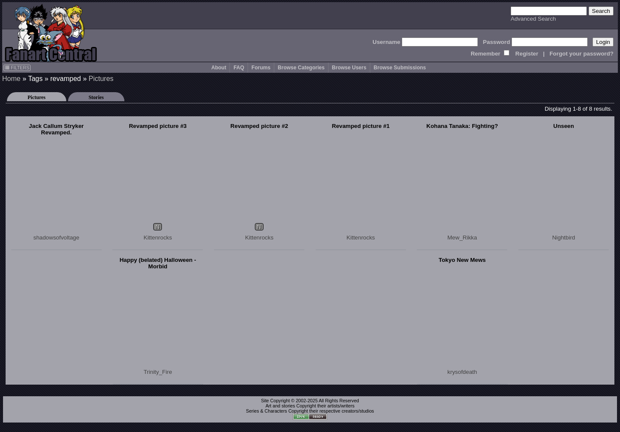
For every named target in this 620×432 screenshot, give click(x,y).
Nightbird (563, 237)
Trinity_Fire (157, 372)
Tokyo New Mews (462, 260)
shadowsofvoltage (56, 237)
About (218, 68)
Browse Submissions (400, 68)
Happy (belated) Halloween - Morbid (158, 263)
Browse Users (349, 68)
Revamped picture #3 (157, 126)
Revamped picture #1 (361, 126)
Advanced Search (533, 19)
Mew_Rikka (462, 237)
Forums (260, 68)
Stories (96, 97)
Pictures (101, 78)
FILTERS (17, 67)
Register (526, 53)
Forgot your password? (581, 53)
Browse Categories (301, 68)
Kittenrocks (158, 237)
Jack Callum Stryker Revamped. (56, 129)
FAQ (238, 68)
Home (11, 78)
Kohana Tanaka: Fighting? (462, 126)
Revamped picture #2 (259, 126)
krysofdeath (462, 372)
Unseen (563, 126)
